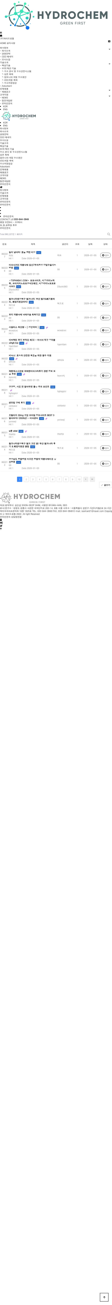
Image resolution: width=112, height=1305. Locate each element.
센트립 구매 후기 (17, 402)
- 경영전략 (5, 53)
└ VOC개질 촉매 (9, 79)
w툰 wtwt (13, 430)
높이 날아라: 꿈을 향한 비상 (22, 252)
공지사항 (11, 43)
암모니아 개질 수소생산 (11, 157)
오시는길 (4, 140)
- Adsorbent (6, 85)
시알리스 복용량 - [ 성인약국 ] (24, 327)
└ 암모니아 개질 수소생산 (13, 76)
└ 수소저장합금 (8, 82)
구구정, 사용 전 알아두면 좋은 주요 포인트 (29, 386)
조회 (77, 243)
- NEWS (4, 97)
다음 (85, 479)
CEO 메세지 (5, 137)
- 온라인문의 (6, 103)
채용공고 (4, 172)
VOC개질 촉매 (6, 160)
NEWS (3, 178)
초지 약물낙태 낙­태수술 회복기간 (25, 314)
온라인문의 (5, 184)
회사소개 (4, 131)
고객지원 (4, 175)
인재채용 (4, 169)
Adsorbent (5, 166)
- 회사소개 (5, 50)
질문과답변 (5, 181)
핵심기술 (4, 145)
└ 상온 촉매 (6, 74)
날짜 (90, 243)
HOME (3, 43)
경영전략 (4, 134)
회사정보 (4, 128)
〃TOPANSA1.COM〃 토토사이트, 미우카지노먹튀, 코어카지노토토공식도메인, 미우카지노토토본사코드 (32, 283)
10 (79, 479)
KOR (5, 106)
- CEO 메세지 (6, 56)
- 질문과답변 (6, 100)
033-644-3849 (21, 219)
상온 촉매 (4, 154)
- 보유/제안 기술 (8, 68)
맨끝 (92, 479)
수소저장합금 (6, 163)
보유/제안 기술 (7, 148)
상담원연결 (16, 516)
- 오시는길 (5, 59)
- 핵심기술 (5, 65)
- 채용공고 (5, 91)
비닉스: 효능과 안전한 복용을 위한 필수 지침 (30, 355)
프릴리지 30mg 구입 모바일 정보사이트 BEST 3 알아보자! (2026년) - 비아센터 (31, 416)
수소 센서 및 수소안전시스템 (13, 151)
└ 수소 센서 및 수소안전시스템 (15, 71)
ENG (5, 109)
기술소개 (4, 142)
